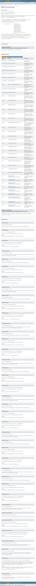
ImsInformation (5, 63)
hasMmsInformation (11, 109)
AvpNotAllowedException (25, 560)
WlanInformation (5, 92)
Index (19, 582)
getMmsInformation (11, 73)
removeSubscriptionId (12, 165)
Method (12, 585)
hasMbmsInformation (11, 104)
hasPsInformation (11, 118)
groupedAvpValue (24, 213)
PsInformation (4, 80)
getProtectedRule (8, 213)
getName (3, 213)
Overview (1, 582)
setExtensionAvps (11, 172)
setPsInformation (11, 193)
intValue (29, 213)
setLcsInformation (11, 179)
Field (7, 585)
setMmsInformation (11, 186)
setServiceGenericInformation (13, 197)
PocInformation (5, 77)
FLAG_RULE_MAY (4, 49)
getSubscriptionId (11, 88)
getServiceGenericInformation (13, 84)
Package (5, 582)
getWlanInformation (11, 92)
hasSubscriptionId (11, 127)
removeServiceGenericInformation (14, 160)
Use (10, 582)
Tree (12, 582)
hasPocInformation (11, 113)
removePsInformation (12, 157)
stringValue (8, 214)
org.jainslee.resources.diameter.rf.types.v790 (11, 6)
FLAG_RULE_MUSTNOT (17, 49)
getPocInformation (11, 77)
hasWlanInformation (11, 131)
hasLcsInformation (11, 100)
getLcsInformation (11, 66)
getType (14, 213)
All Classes (2, 2)
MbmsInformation (5, 70)
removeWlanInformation (12, 168)
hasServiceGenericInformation (13, 122)
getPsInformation (11, 80)
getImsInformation (11, 63)
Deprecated (15, 582)
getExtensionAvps (11, 60)
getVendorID (18, 213)
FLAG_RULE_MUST (10, 49)
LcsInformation (5, 66)
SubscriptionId (5, 88)
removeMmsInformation (12, 150)
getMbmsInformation (11, 70)
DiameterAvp (24, 48)
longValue (3, 214)
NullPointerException (6, 246)
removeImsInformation (12, 139)
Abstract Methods (19, 56)
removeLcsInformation (12, 143)
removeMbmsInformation (12, 146)
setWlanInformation (11, 205)
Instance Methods (11, 56)
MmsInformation (5, 73)
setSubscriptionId (11, 201)
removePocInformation (12, 153)
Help (21, 582)
